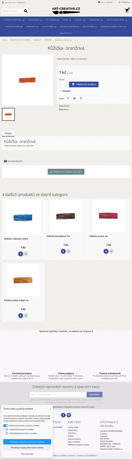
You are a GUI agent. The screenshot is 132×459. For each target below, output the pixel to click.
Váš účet (74, 422)
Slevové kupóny (74, 439)
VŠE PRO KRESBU (35, 20)
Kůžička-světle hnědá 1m (16, 300)
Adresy (70, 436)
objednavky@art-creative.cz (111, 449)
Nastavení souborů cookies (78, 445)
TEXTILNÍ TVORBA (49, 26)
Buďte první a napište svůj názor (66, 171)
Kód (61, 106)
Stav (61, 109)
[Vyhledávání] (14, 11)
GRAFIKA (67, 20)
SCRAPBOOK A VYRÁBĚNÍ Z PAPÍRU (114, 26)
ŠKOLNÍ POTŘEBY (90, 26)
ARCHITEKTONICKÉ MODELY (117, 20)
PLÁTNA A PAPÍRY (96, 20)
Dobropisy (72, 433)
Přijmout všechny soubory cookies (27, 441)
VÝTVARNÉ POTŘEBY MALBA (14, 20)
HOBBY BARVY (32, 26)
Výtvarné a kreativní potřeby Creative (58, 456)
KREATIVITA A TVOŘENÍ (14, 26)
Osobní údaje (73, 427)
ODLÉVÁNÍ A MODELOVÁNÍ (70, 26)
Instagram (69, 415)
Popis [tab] (8, 133)
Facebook (63, 415)
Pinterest (81, 98)
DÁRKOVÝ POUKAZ (66, 33)
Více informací (27, 453)
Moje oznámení (74, 442)
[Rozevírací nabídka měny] (110, 2)
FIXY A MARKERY (53, 20)
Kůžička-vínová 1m (99, 236)
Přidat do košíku (84, 84)
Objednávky (72, 430)
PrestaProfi (92, 456)
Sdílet (67, 98)
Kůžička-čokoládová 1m (58, 236)
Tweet (74, 98)
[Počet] (62, 84)
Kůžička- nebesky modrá (16, 239)
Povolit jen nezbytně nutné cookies (27, 447)
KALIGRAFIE (80, 20)
